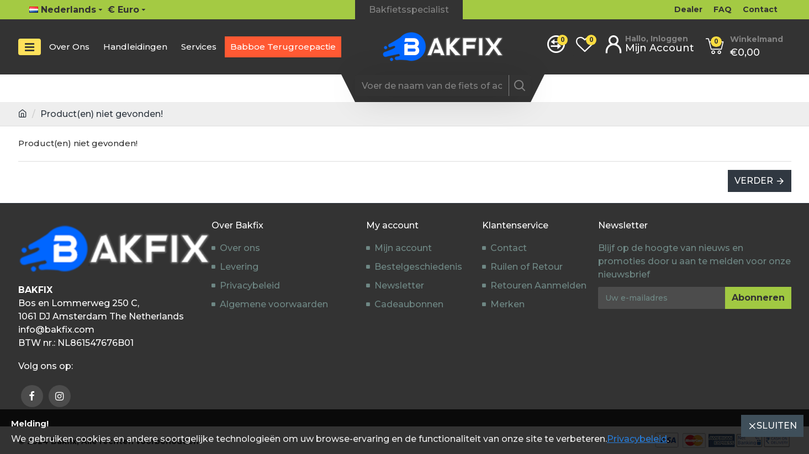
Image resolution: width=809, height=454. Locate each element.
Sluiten (777, 425)
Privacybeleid (637, 439)
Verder (753, 180)
